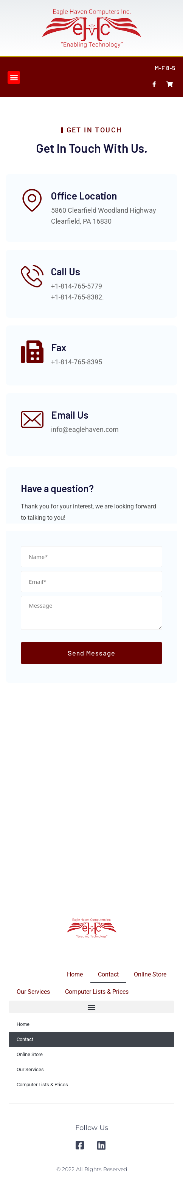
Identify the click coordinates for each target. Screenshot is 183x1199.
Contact (108, 974)
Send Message (91, 653)
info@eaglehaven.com (85, 429)
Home (75, 974)
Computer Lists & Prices (97, 991)
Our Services (33, 991)
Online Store (150, 974)
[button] (14, 77)
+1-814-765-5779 (76, 286)
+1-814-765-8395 (76, 362)
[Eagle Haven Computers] (91, 800)
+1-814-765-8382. (77, 297)
